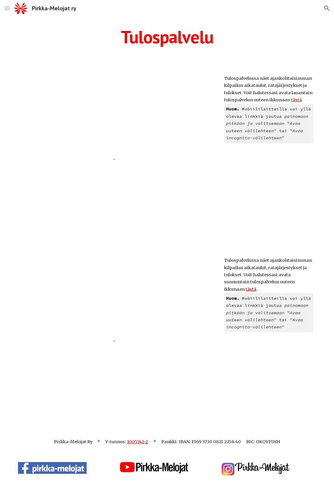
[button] (7, 8)
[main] (167, 37)
